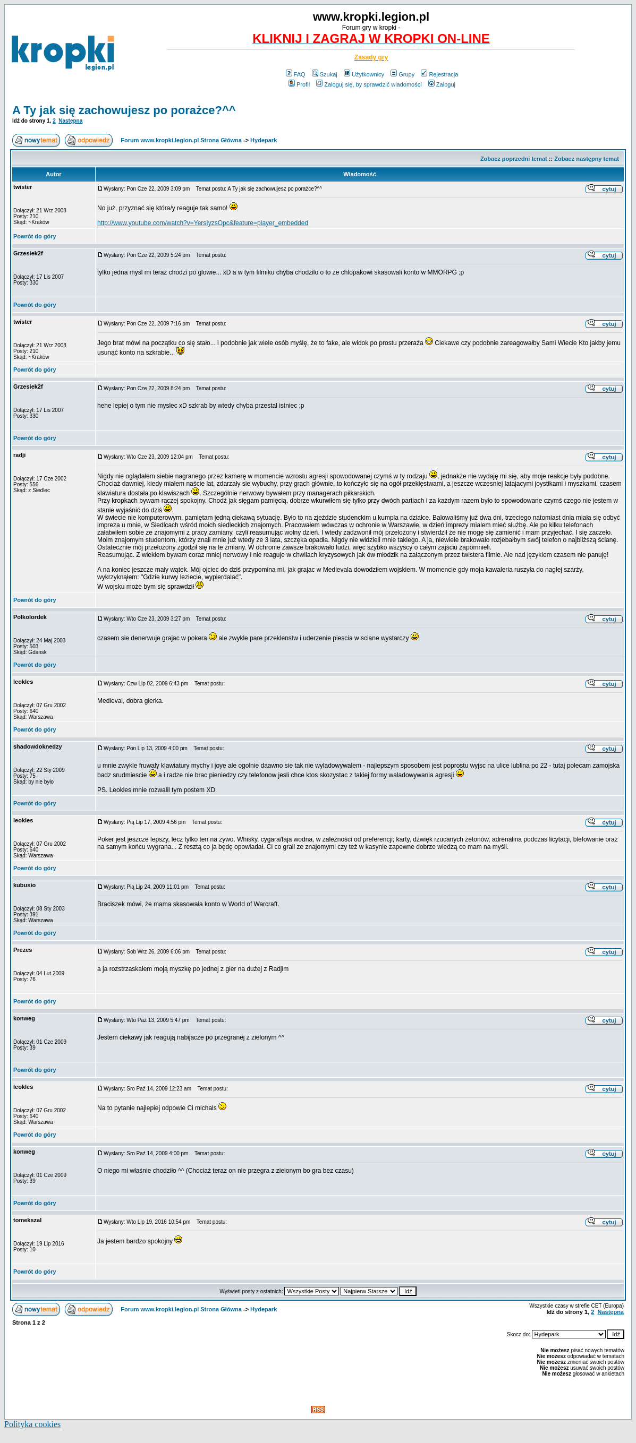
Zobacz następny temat (586, 159)
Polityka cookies (32, 1424)
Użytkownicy (364, 74)
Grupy (402, 74)
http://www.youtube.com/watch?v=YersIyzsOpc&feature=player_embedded (202, 223)
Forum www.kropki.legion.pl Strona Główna (181, 140)
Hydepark (263, 140)
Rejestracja (439, 74)
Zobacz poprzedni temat (513, 159)
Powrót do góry (34, 236)
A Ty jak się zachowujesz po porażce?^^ (124, 110)
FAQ (296, 74)
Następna (70, 121)
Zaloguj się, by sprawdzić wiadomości (368, 84)
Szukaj (324, 74)
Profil (299, 84)
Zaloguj (441, 84)
